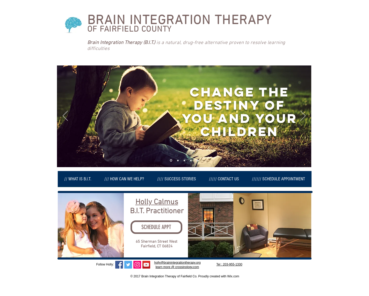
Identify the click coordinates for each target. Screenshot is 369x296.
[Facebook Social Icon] (119, 265)
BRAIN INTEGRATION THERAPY (179, 21)
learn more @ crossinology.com (177, 267)
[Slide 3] (197, 160)
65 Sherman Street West (156, 241)
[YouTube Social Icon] (146, 265)
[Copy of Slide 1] (178, 160)
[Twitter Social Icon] (128, 265)
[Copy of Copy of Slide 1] (184, 160)
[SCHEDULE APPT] (156, 227)
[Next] (303, 116)
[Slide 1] (171, 160)
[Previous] (65, 116)
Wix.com (233, 276)
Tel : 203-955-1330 (229, 264)
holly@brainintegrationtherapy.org (177, 262)
